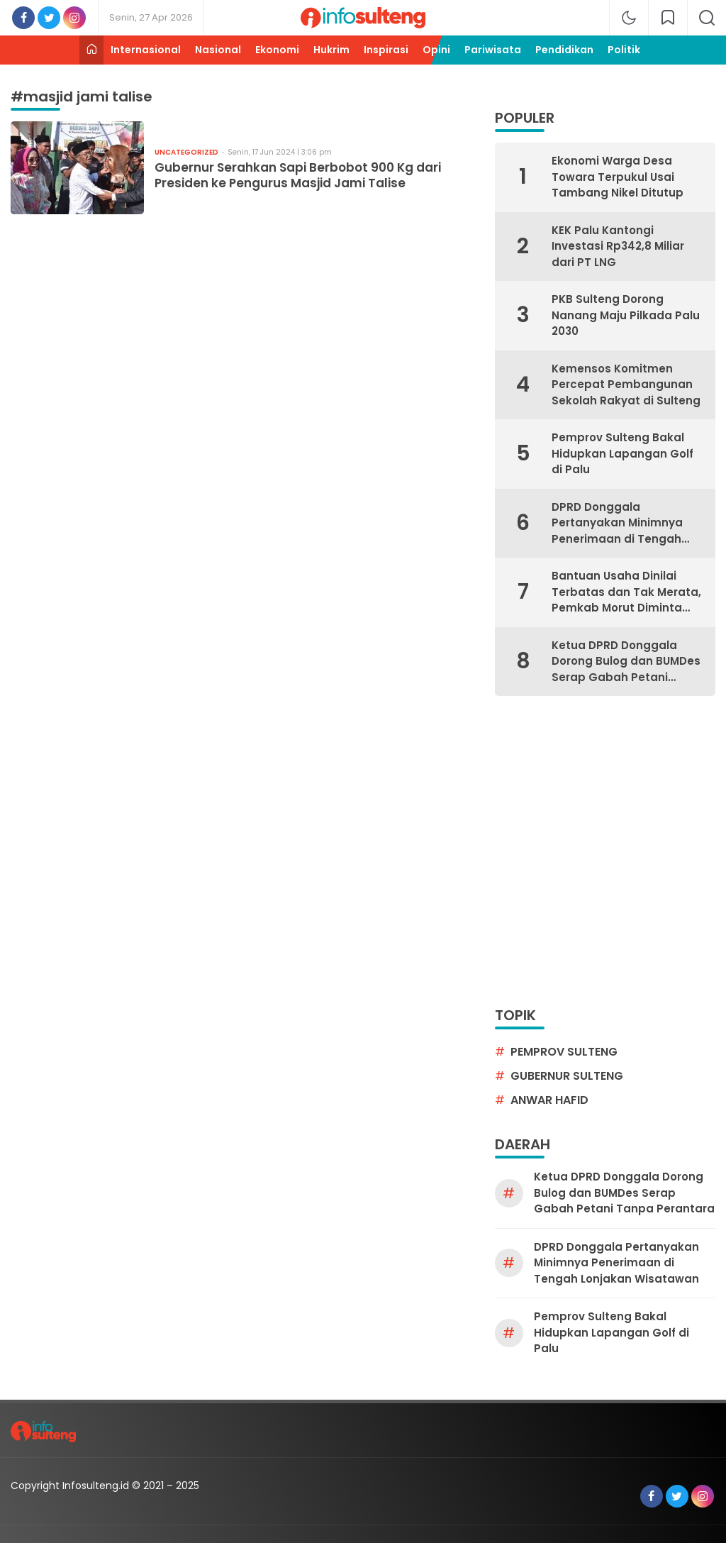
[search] (706, 17)
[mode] (628, 17)
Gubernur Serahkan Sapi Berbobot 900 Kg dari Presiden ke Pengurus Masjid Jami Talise (298, 175)
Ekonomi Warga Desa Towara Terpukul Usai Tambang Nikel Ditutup (617, 176)
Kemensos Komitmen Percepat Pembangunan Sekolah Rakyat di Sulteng (626, 384)
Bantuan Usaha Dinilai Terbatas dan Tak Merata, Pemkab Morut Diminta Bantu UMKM (626, 592)
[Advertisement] (133, 850)
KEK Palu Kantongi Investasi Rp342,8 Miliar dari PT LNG (618, 246)
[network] (667, 17)
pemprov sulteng (564, 1052)
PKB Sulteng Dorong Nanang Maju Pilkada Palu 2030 (626, 315)
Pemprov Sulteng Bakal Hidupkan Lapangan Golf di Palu (622, 453)
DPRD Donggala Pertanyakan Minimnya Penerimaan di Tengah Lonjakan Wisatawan (617, 523)
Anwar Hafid (549, 1100)
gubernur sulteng (566, 1076)
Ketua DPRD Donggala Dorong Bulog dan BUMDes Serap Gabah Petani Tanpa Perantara (626, 662)
